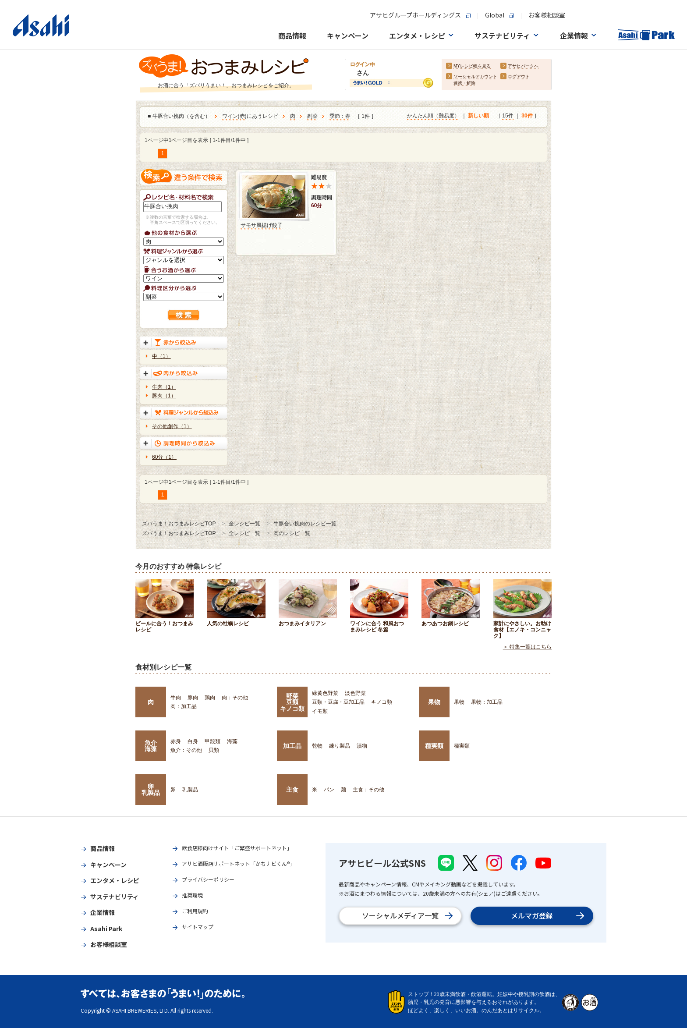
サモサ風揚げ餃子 (262, 225)
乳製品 (190, 790)
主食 (292, 789)
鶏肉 (210, 698)
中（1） (161, 356)
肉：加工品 (183, 706)
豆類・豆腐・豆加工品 (338, 702)
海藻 (232, 741)
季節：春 (340, 116)
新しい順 (478, 116)
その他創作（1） (172, 426)
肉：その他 (235, 698)
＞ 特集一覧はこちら (527, 647)
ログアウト (519, 76)
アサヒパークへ (523, 66)
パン (329, 790)
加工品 (292, 745)
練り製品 (339, 746)
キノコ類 (381, 702)
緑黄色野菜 (325, 693)
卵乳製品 (151, 789)
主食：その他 (368, 790)
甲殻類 (212, 741)
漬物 (362, 746)
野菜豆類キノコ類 (292, 702)
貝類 (214, 750)
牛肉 (175, 698)
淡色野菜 (355, 693)
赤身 (175, 741)
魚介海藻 (151, 745)
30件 (526, 116)
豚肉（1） (164, 396)
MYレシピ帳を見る (472, 66)
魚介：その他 (186, 750)
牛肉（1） (164, 387)
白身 (193, 741)
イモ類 (320, 711)
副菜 (312, 116)
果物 (434, 701)
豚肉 (193, 698)
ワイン (230, 116)
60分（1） (164, 457)
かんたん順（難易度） (433, 116)
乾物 (317, 746)
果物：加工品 (487, 702)
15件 (507, 116)
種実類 (434, 745)
